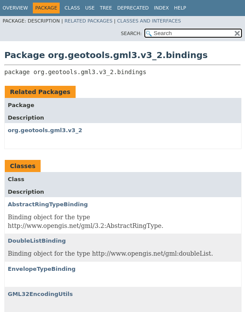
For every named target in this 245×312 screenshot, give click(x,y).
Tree (106, 8)
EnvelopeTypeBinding (42, 269)
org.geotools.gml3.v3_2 (45, 130)
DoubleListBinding (37, 240)
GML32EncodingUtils (40, 294)
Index (161, 8)
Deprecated (133, 8)
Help (180, 8)
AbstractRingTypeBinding (48, 204)
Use (90, 8)
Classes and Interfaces (149, 21)
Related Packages (88, 21)
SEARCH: (131, 33)
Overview (15, 8)
